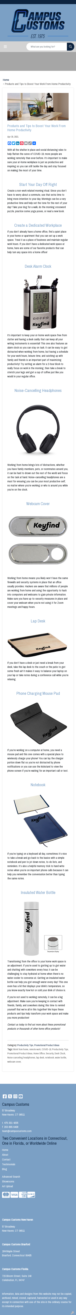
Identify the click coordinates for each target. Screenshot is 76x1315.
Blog (4, 1169)
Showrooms (8, 1181)
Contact (6, 1159)
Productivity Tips (25, 1045)
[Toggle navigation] (5, 46)
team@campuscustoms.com (17, 1131)
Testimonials (8, 1164)
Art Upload (7, 1186)
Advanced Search (11, 1176)
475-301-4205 (11, 1123)
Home (6, 80)
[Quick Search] (46, 47)
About (5, 1155)
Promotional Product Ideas (46, 1045)
